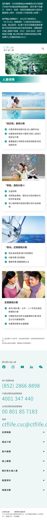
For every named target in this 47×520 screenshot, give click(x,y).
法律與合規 (6, 512)
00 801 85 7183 (20, 411)
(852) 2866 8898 (21, 385)
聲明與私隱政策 (20, 512)
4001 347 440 (17, 398)
